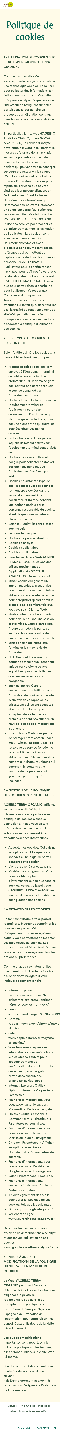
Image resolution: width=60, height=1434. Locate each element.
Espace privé (23, 1428)
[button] (55, 4)
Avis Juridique (28, 1405)
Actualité (13, 1405)
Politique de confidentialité (32, 1410)
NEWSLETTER (42, 1428)
